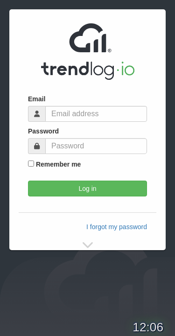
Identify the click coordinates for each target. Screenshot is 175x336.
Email (36, 99)
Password (43, 131)
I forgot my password (116, 227)
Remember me (54, 164)
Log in (87, 188)
